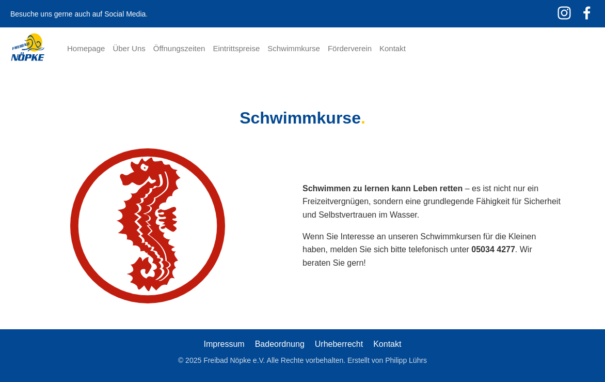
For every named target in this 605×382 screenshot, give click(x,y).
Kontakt (392, 48)
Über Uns (129, 48)
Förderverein (350, 48)
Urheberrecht (339, 344)
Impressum (224, 344)
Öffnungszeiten (179, 48)
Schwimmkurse (293, 48)
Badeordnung (280, 344)
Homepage (86, 48)
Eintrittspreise (236, 48)
